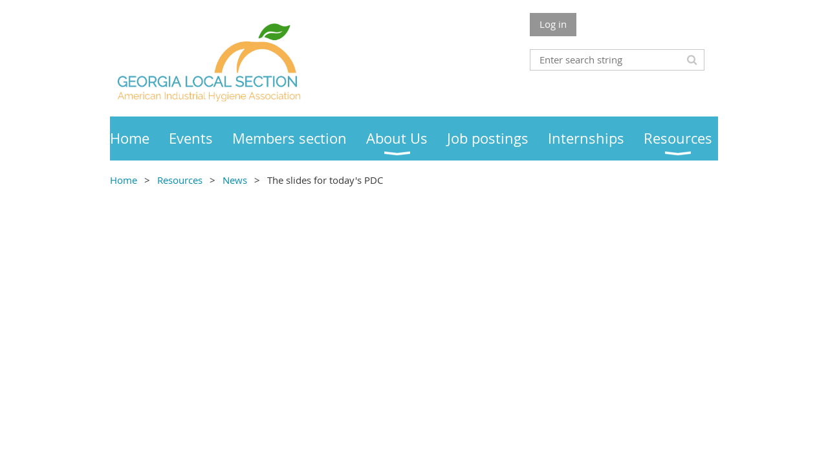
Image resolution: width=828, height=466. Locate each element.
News (236, 179)
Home (123, 179)
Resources (179, 179)
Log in (553, 23)
